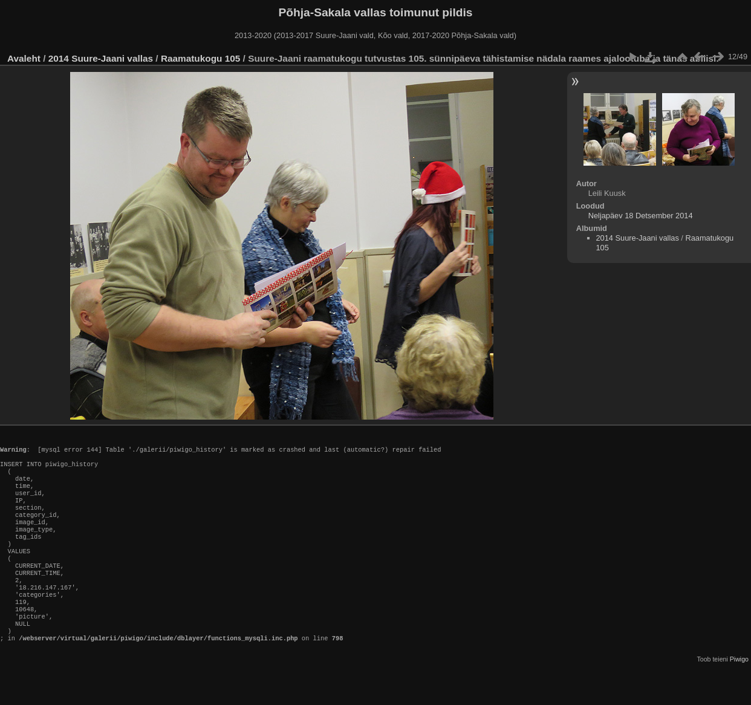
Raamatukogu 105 (200, 58)
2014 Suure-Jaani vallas (100, 58)
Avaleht (24, 58)
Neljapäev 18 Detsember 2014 (640, 215)
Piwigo (739, 695)
